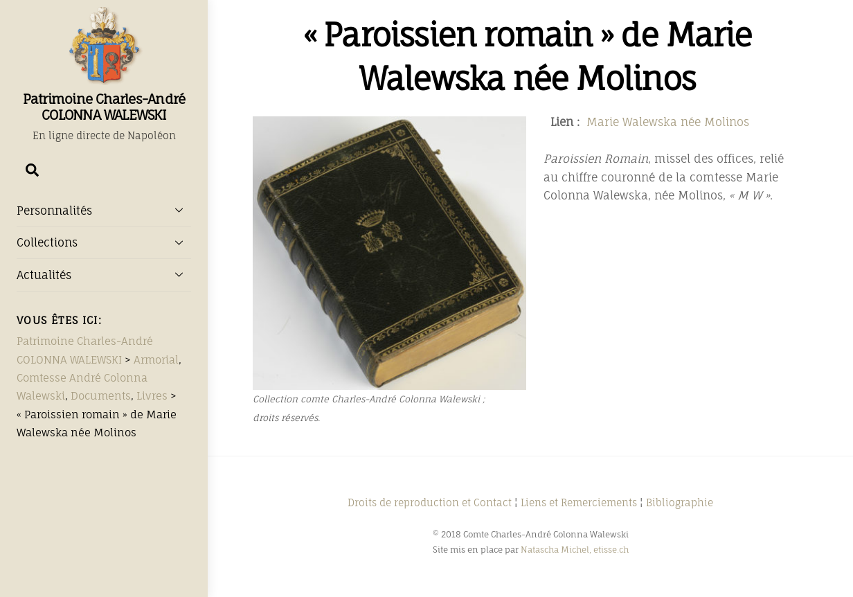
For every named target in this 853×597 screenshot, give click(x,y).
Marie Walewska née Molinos (667, 122)
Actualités (104, 274)
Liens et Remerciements (579, 502)
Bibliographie (679, 502)
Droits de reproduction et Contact (430, 502)
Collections (104, 242)
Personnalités (104, 209)
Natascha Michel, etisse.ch (575, 549)
